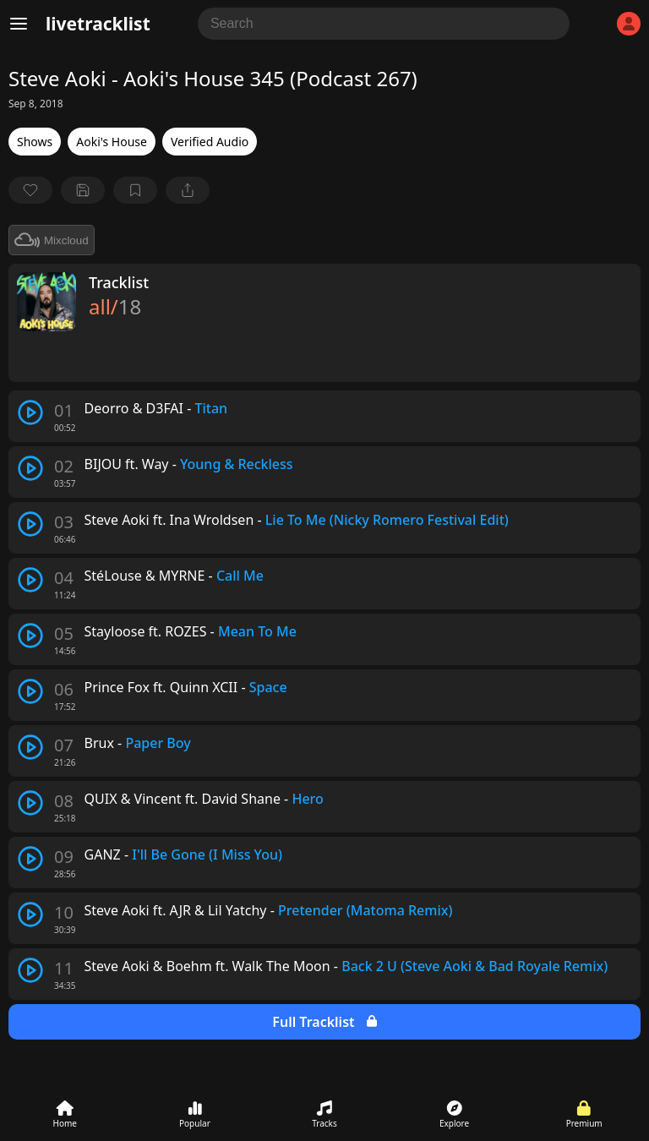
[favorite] (30, 190)
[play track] (30, 412)
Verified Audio (209, 142)
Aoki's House (111, 142)
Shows (34, 142)
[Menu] (18, 23)
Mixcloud (51, 240)
